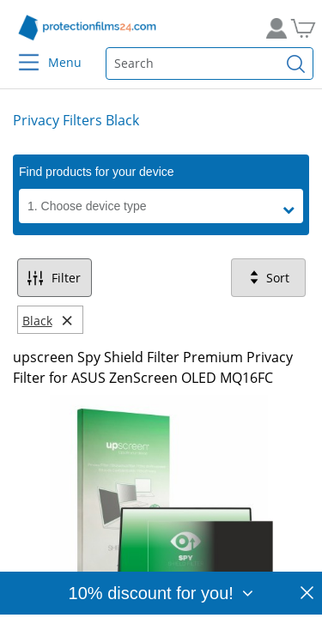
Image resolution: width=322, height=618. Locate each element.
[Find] (296, 63)
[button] (293, 210)
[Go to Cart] (300, 28)
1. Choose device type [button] (87, 206)
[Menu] (18, 51)
